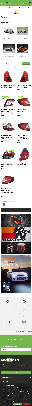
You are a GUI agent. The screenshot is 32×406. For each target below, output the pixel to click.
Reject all (27, 404)
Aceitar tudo (17, 404)
